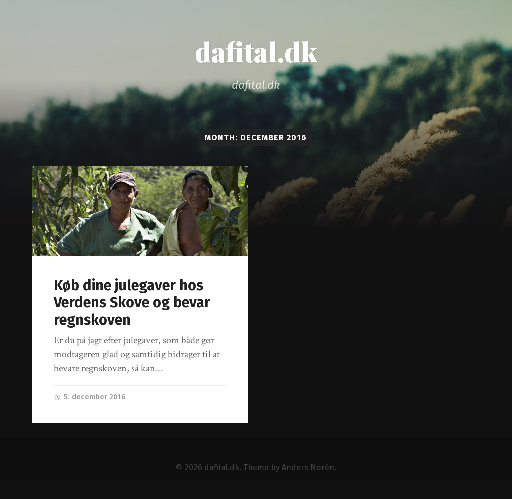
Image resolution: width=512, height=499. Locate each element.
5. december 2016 (90, 396)
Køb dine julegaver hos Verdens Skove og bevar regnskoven (132, 303)
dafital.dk (256, 51)
